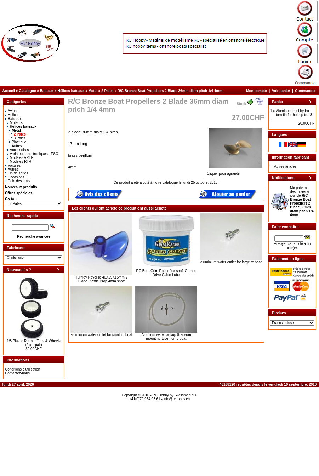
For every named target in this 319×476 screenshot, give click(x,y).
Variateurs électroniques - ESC (32, 154)
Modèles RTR (19, 162)
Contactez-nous (17, 373)
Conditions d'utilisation (22, 369)
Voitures (13, 165)
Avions (11, 111)
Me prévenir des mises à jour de (302, 201)
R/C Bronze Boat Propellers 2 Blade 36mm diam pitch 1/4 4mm (170, 91)
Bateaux (47, 91)
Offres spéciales (18, 193)
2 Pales (107, 91)
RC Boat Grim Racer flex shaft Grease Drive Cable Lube (166, 273)
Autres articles (285, 166)
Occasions (14, 177)
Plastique (17, 142)
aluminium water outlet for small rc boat (101, 335)
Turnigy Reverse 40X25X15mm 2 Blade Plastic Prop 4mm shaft (101, 279)
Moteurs (15, 123)
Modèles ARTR (20, 158)
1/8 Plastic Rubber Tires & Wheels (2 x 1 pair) (34, 343)
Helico (11, 115)
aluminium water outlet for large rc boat (231, 262)
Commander (305, 91)
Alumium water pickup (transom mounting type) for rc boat (166, 336)
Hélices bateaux (71, 91)
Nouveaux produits (21, 187)
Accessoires (18, 150)
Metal (93, 91)
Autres (15, 146)
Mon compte (256, 91)
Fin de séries (16, 173)
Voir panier (281, 91)
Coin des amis (17, 181)
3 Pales (18, 138)
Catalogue (27, 91)
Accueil (8, 91)
